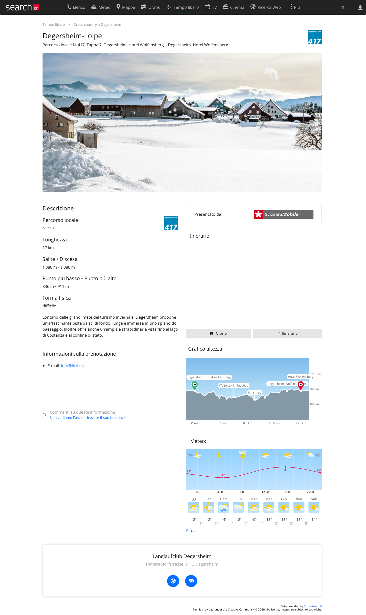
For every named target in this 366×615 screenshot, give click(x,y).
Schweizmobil (313, 606)
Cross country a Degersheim (97, 24)
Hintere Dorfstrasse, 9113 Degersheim (182, 564)
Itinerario (289, 333)
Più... (190, 530)
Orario (221, 333)
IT (342, 7)
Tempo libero (54, 24)
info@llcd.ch (72, 365)
